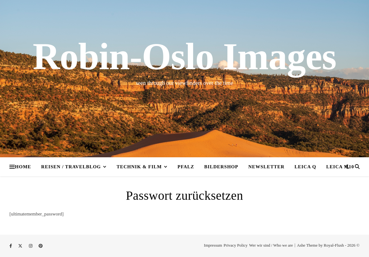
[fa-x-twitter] (20, 245)
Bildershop (221, 166)
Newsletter (266, 166)
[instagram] (31, 245)
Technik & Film (139, 166)
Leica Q (305, 166)
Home (23, 166)
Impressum (213, 245)
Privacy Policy (235, 245)
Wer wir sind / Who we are (271, 245)
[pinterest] (41, 245)
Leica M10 (340, 166)
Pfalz (185, 166)
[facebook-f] (11, 245)
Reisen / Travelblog (71, 166)
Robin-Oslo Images (184, 56)
